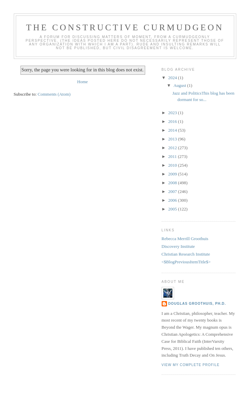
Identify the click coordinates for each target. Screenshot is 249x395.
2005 (173, 208)
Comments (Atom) (54, 94)
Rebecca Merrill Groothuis (185, 238)
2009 (173, 173)
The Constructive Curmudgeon (124, 27)
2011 (173, 156)
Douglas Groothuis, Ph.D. (197, 303)
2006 (173, 200)
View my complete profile (191, 365)
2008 (173, 182)
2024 (173, 77)
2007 (173, 191)
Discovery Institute (178, 246)
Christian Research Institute (186, 254)
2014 (173, 130)
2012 (173, 147)
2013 (173, 138)
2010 (173, 165)
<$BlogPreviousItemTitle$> (186, 261)
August (180, 85)
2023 (173, 112)
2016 (173, 121)
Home (82, 81)
